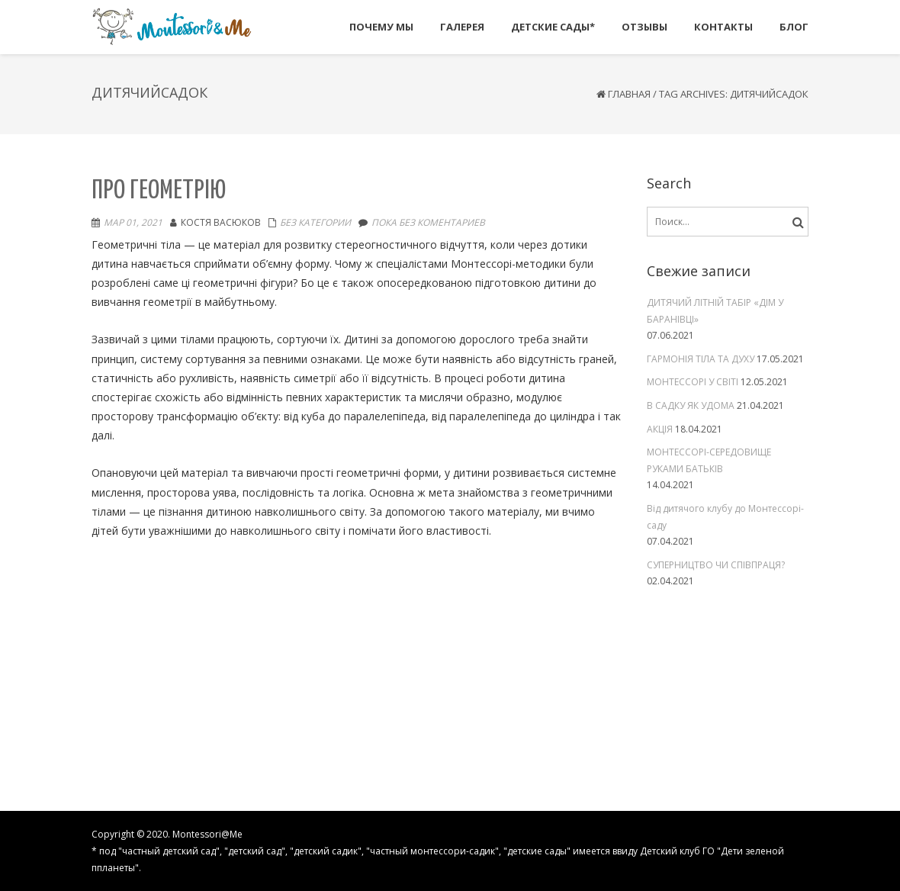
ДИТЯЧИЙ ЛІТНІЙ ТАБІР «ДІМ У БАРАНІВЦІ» (715, 311)
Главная (629, 94)
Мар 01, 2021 (133, 222)
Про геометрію (159, 191)
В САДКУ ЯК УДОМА (690, 405)
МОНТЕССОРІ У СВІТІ (692, 381)
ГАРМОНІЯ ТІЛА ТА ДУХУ (700, 358)
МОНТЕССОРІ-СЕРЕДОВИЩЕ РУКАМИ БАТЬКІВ (709, 460)
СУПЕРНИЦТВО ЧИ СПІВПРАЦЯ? (716, 564)
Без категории (315, 222)
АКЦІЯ (660, 429)
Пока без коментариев (428, 222)
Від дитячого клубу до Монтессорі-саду (725, 517)
